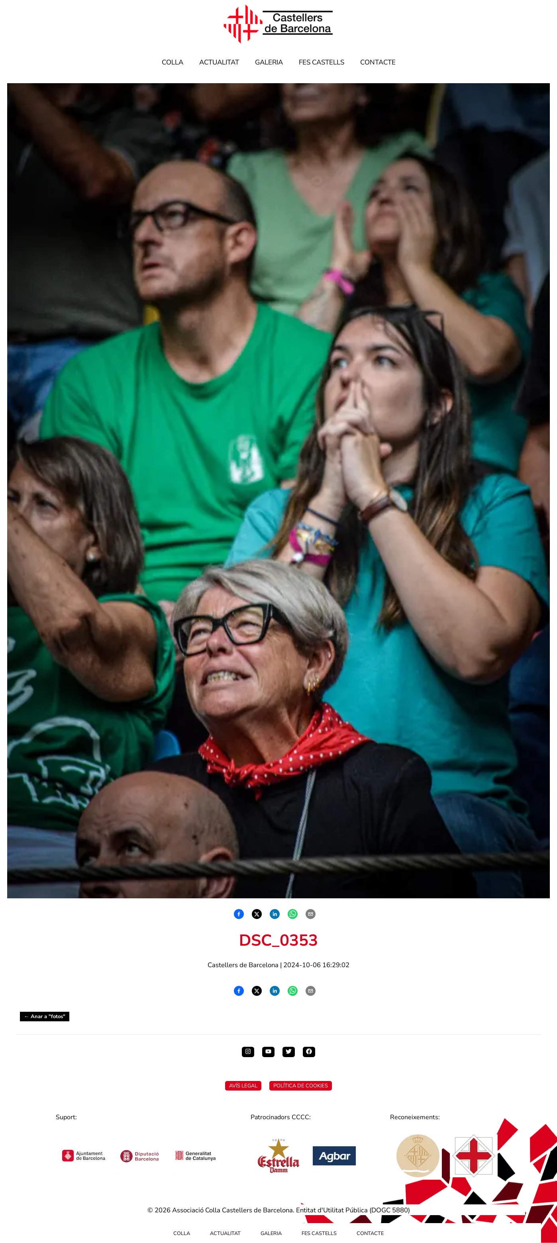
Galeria (269, 62)
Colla (172, 62)
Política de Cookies (300, 1085)
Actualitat (219, 62)
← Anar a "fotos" (44, 1016)
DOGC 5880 (389, 1210)
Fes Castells (321, 62)
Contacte (378, 62)
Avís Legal (243, 1085)
